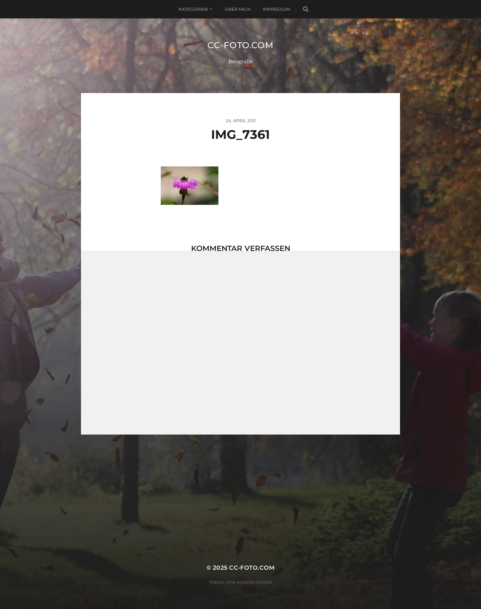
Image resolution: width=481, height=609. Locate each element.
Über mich (237, 9)
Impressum (276, 9)
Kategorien (193, 9)
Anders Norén (254, 582)
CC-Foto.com (240, 45)
